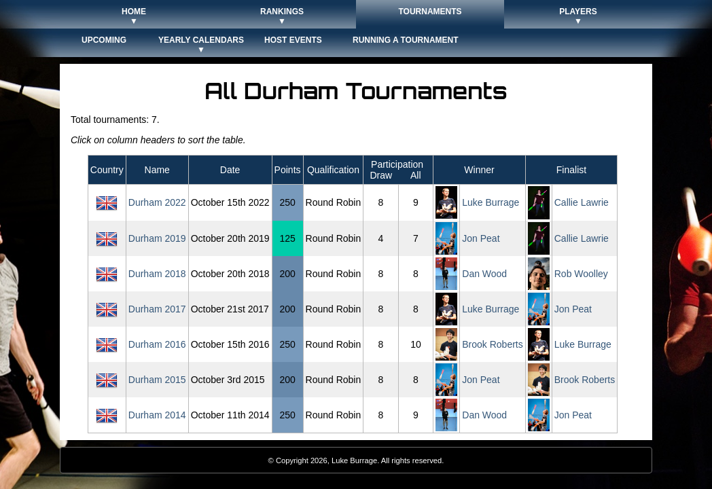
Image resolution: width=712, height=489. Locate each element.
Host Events (293, 40)
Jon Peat (480, 238)
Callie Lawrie (581, 202)
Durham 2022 (157, 202)
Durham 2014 (157, 415)
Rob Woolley (581, 273)
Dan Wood (484, 273)
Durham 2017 (157, 309)
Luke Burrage (490, 202)
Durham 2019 (157, 238)
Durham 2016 (157, 344)
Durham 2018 (157, 273)
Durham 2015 (157, 379)
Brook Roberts (492, 344)
